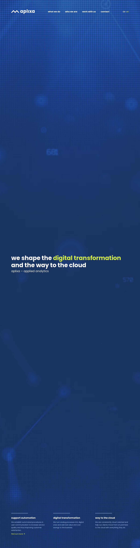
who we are (71, 11)
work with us (89, 11)
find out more (17, 534)
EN (127, 11)
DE (124, 11)
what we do (54, 11)
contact (105, 11)
